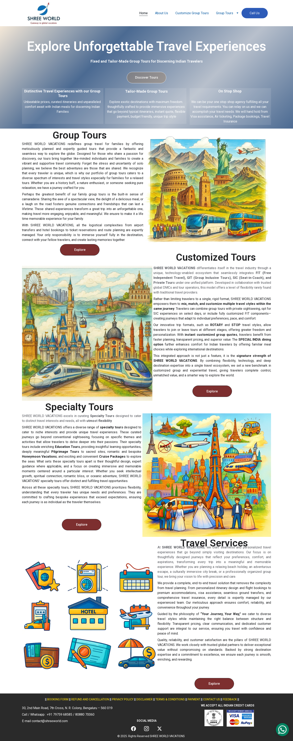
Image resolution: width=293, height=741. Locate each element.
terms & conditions (170, 699)
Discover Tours (146, 77)
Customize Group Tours (192, 13)
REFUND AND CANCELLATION (90, 699)
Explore (79, 250)
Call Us (255, 13)
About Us (161, 13)
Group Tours (224, 13)
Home (143, 13)
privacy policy (122, 699)
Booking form (57, 699)
